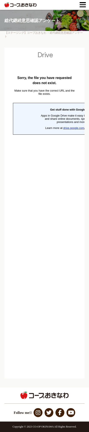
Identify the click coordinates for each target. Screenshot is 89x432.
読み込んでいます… (44, 213)
